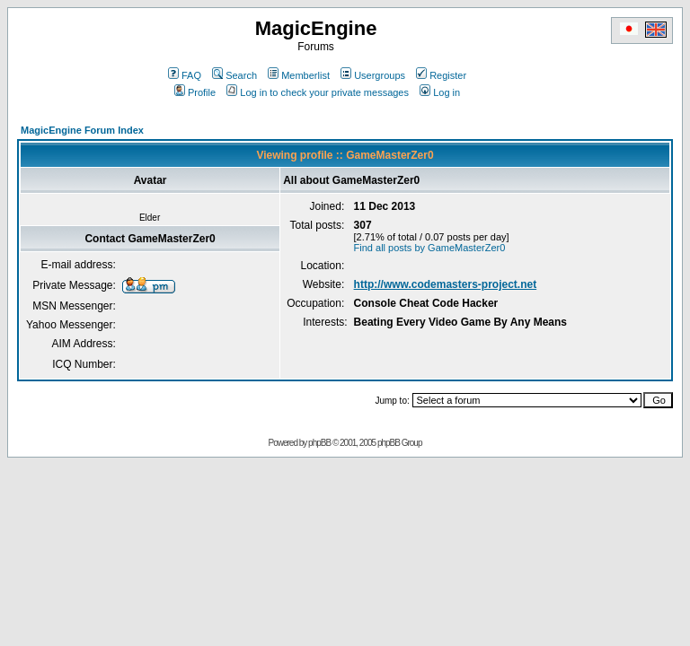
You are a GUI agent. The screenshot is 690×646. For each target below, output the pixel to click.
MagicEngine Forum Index (82, 130)
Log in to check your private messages (317, 92)
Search (234, 75)
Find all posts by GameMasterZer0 (430, 247)
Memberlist (299, 75)
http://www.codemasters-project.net (445, 284)
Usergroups (373, 75)
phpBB (319, 443)
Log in (440, 92)
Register (441, 75)
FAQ (184, 75)
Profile (195, 92)
